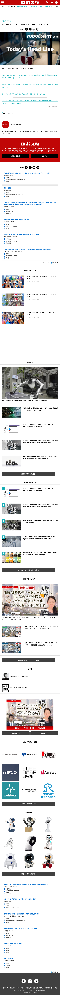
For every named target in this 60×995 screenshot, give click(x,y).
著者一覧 (5, 988)
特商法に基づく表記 (51, 988)
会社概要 (12, 988)
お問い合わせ (21, 988)
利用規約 (29, 988)
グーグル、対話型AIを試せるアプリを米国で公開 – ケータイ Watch (23, 94)
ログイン (44, 156)
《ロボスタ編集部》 (52, 106)
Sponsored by (46, 262)
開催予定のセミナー (23, 7)
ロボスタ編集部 (16, 124)
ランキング (11, 7)
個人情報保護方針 (38, 988)
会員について (48, 7)
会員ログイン (16, 733)
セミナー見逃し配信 (36, 7)
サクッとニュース (8, 113)
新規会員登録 (15, 156)
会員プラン (44, 733)
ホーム (4, 7)
